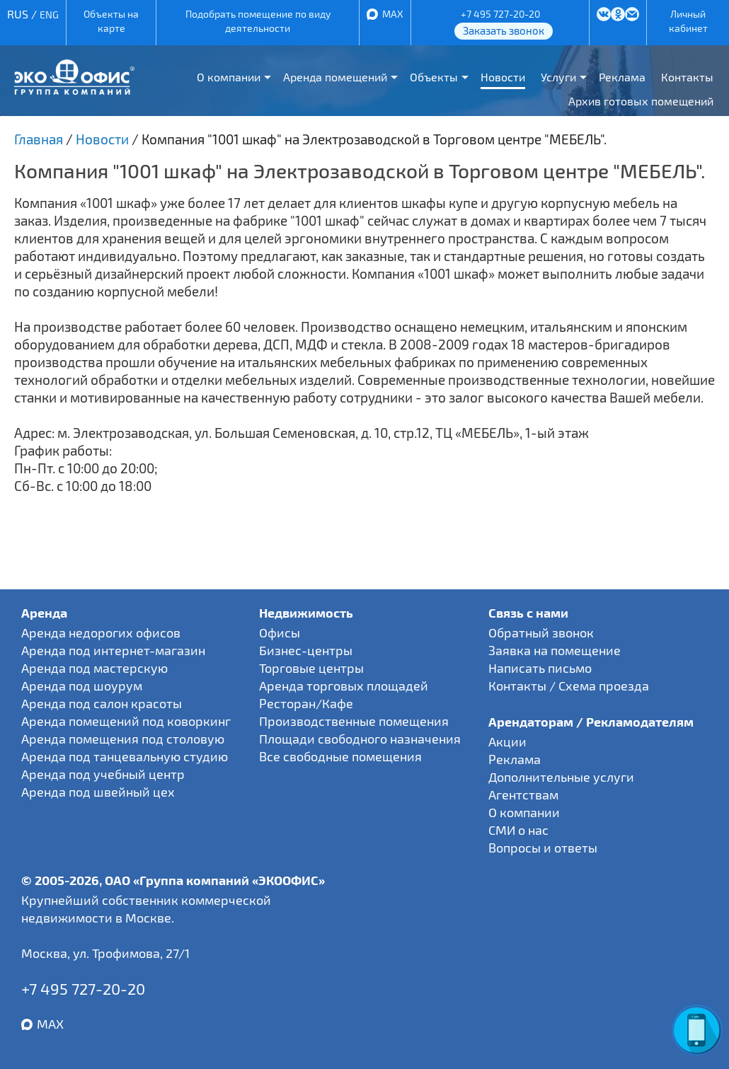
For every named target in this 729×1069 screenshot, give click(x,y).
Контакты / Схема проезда (568, 685)
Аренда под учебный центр (103, 774)
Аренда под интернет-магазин (113, 650)
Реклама (622, 76)
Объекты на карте (111, 21)
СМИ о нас (518, 830)
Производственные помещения (354, 721)
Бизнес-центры (305, 650)
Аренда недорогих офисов (100, 632)
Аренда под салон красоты (101, 703)
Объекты (434, 76)
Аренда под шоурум (81, 685)
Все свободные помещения (340, 756)
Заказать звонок (503, 30)
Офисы (279, 632)
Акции (507, 741)
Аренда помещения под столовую (122, 738)
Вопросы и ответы (542, 847)
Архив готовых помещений (640, 101)
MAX (392, 14)
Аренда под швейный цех (98, 791)
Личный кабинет (688, 21)
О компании (228, 76)
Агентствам (523, 794)
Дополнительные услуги (561, 777)
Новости (503, 76)
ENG (49, 14)
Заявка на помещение (554, 650)
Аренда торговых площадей (343, 685)
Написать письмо (540, 668)
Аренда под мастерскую (94, 668)
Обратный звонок (541, 632)
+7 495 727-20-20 (500, 14)
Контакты (687, 76)
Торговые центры (311, 668)
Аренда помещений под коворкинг (126, 721)
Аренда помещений (335, 76)
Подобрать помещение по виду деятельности (258, 21)
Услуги (558, 76)
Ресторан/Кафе (306, 703)
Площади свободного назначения (360, 738)
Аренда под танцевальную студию (124, 756)
